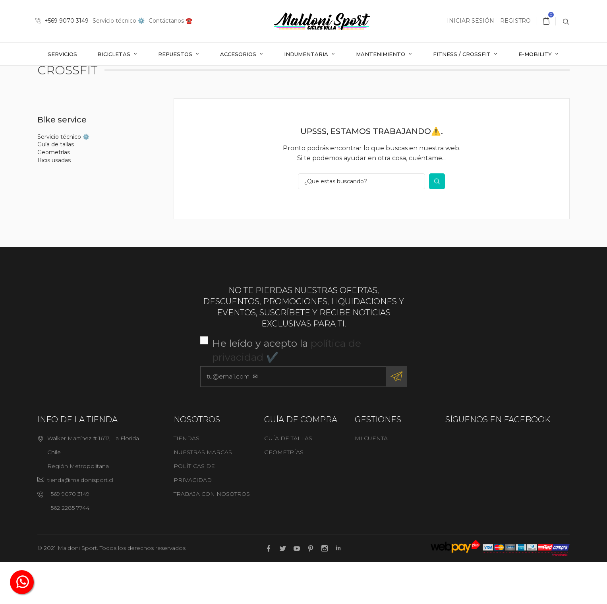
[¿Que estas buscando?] (361, 223)
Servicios (62, 54)
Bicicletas (114, 54)
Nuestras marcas (203, 494)
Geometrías (53, 194)
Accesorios (239, 54)
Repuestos (176, 54)
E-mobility (535, 54)
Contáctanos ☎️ (170, 20)
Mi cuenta (371, 480)
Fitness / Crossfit (462, 54)
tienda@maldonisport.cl (80, 522)
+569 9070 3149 (62, 20)
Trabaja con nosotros (212, 536)
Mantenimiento (381, 54)
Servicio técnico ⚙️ (119, 20)
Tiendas (186, 480)
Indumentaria (307, 54)
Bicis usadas (54, 202)
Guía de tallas (55, 186)
